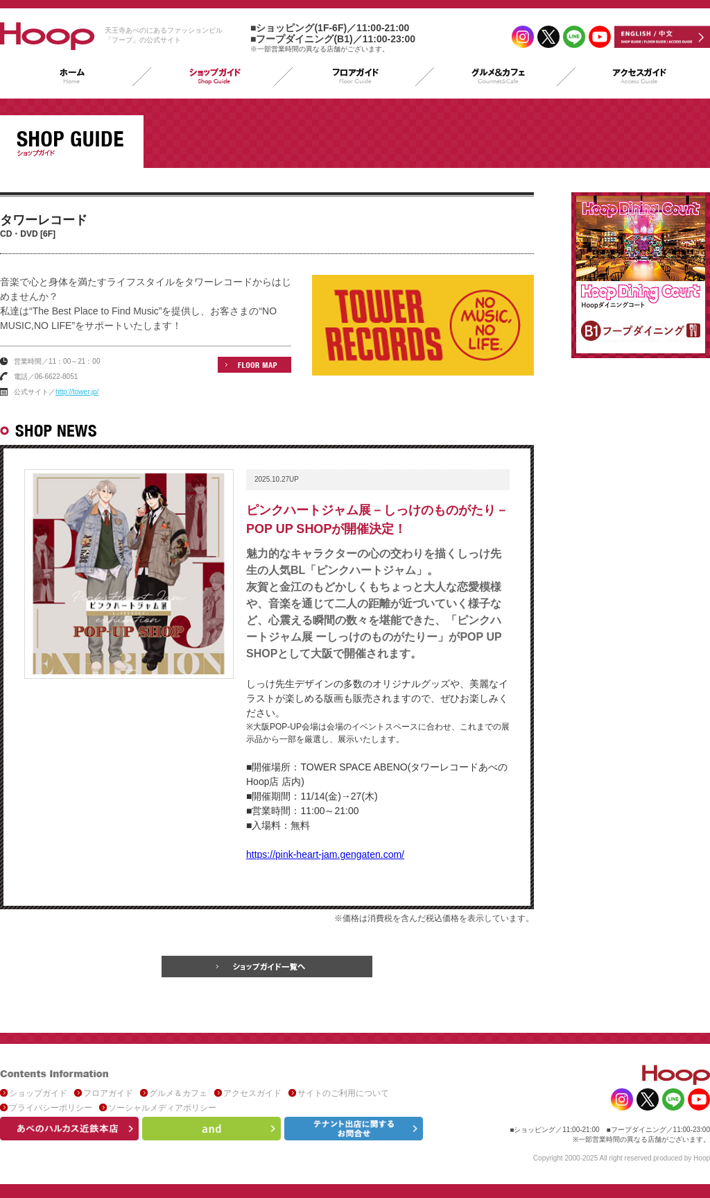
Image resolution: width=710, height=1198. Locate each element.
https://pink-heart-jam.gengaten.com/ (325, 854)
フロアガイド (108, 1093)
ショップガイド (38, 1093)
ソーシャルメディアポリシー (162, 1108)
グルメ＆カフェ (178, 1093)
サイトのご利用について (343, 1093)
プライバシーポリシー (50, 1108)
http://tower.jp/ (76, 392)
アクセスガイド (252, 1093)
